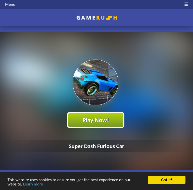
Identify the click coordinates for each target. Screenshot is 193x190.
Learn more (33, 184)
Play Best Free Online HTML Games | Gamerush (96, 17)
